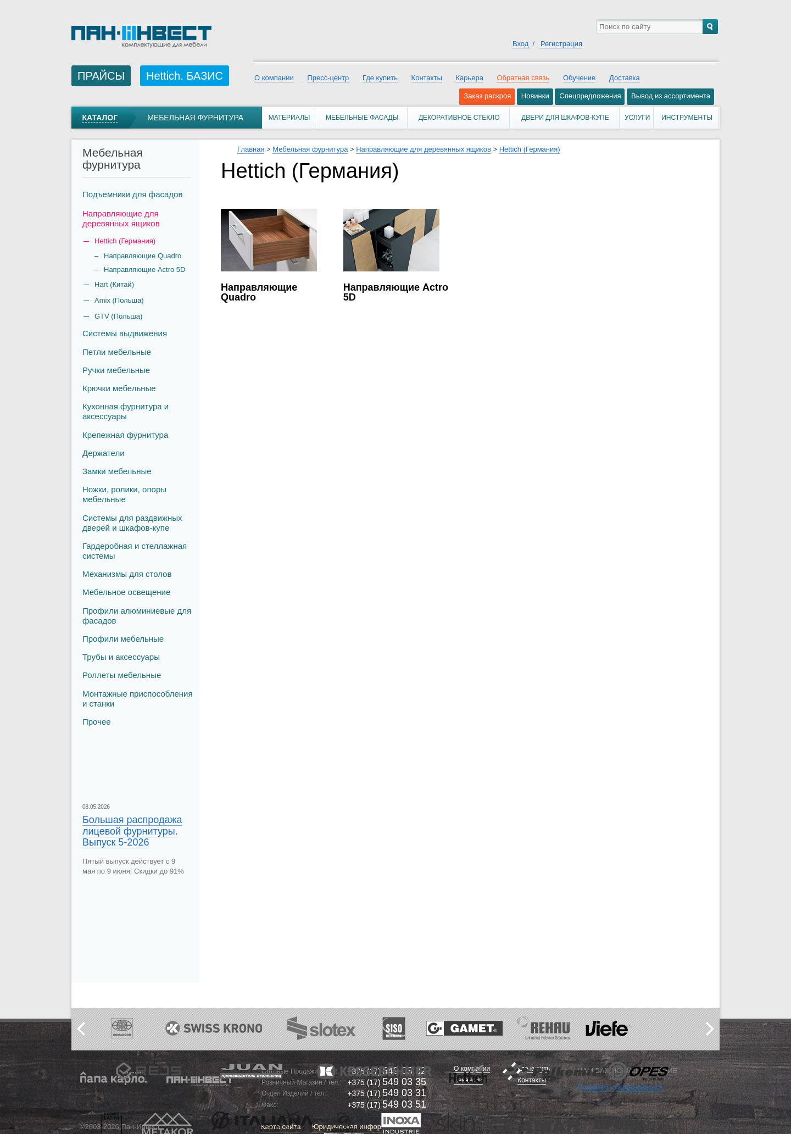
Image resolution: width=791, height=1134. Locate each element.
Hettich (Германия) (529, 149)
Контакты (426, 78)
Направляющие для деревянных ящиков (121, 218)
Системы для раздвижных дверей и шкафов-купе (132, 522)
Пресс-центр (328, 78)
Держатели (103, 453)
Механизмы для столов (126, 574)
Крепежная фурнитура (125, 435)
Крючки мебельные (119, 388)
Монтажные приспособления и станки (137, 698)
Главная (250, 149)
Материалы (289, 117)
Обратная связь (523, 78)
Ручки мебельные (116, 370)
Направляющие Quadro (142, 256)
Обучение (579, 78)
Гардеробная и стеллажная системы (134, 550)
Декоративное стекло (459, 117)
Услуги (637, 117)
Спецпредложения (590, 96)
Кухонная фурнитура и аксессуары (125, 411)
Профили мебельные (123, 638)
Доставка (624, 78)
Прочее (96, 721)
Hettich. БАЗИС (184, 76)
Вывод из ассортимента (670, 96)
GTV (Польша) (118, 316)
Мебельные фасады (362, 117)
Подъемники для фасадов (132, 194)
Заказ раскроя (487, 96)
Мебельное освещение (126, 592)
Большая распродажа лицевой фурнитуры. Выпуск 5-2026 (132, 830)
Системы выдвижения (124, 333)
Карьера (469, 78)
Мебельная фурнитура (195, 117)
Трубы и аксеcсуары (121, 657)
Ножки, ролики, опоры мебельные (124, 494)
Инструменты (686, 117)
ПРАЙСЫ (101, 76)
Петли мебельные (116, 352)
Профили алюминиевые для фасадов (136, 615)
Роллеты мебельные (121, 675)
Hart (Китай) (114, 284)
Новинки (535, 96)
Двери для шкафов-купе (565, 117)
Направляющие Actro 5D (144, 269)
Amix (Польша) (118, 300)
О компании (274, 78)
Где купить (380, 78)
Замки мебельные (117, 471)
